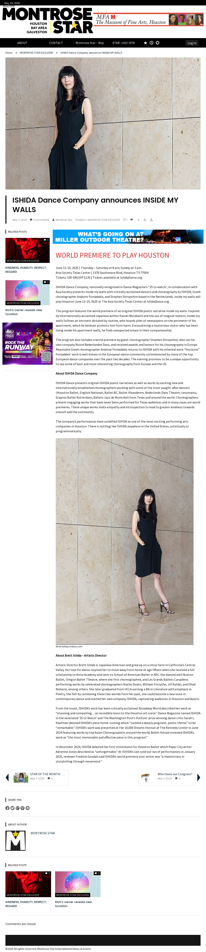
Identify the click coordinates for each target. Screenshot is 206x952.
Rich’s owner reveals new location (23, 312)
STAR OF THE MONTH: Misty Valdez (54, 774)
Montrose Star (62, 220)
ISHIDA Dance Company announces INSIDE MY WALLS (91, 52)
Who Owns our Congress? (175, 774)
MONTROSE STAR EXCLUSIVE (36, 52)
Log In (192, 43)
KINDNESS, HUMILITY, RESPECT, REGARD (26, 270)
